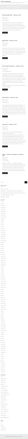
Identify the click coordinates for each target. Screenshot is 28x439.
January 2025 (3, 232)
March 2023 (2, 275)
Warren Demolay (3, 415)
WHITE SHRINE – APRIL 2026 (5, 196)
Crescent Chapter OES (4, 390)
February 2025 (3, 230)
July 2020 (2, 332)
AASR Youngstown (6, 160)
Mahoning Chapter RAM (4, 392)
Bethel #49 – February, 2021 (9, 40)
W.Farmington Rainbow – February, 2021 (13, 66)
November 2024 (3, 236)
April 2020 (2, 338)
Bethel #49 (5, 45)
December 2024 (3, 234)
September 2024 (3, 240)
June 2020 (2, 334)
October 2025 (3, 215)
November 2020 (3, 326)
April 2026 (2, 203)
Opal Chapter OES (4, 399)
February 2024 (3, 254)
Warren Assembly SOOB (4, 409)
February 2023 (3, 277)
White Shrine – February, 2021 (10, 97)
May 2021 (2, 315)
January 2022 (3, 301)
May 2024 (2, 248)
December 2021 (3, 303)
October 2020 (3, 328)
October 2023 (3, 262)
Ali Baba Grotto (3, 380)
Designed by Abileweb (19, 436)
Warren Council (3, 413)
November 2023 (3, 260)
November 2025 (3, 213)
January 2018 (3, 371)
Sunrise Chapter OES (4, 403)
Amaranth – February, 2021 (9, 124)
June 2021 (2, 313)
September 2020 (3, 330)
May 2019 (2, 358)
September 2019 (3, 352)
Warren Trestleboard (6, 1)
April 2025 (2, 226)
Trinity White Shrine (6, 102)
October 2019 (3, 350)
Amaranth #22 (5, 129)
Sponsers (2, 401)
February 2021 (3, 320)
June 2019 (2, 356)
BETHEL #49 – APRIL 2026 (4, 189)
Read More (5, 32)
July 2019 (2, 354)
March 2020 (2, 340)
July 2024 (2, 244)
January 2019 (3, 366)
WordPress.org (3, 429)
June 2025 (2, 222)
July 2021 (2, 311)
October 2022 (3, 285)
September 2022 (3, 287)
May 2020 (2, 336)
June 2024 (2, 246)
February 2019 (3, 364)
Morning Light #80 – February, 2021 (11, 15)
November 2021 (3, 305)
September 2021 (3, 309)
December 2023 (3, 258)
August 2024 (3, 242)
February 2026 (3, 207)
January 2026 (3, 209)
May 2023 (2, 271)
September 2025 (3, 217)
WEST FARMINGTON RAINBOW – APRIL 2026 (7, 194)
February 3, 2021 (5, 17)
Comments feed (3, 427)
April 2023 (2, 273)
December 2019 (3, 346)
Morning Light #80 (6, 20)
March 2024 (3, 252)
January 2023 (3, 279)
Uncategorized (3, 407)
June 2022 (2, 291)
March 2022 (2, 297)
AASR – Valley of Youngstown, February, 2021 (13, 155)
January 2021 (3, 322)
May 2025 (2, 224)
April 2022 (2, 295)
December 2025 (3, 211)
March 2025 (2, 228)
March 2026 (2, 205)
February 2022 (3, 299)
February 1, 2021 (5, 42)
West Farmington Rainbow (7, 71)
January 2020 (3, 344)
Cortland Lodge (3, 388)
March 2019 (2, 362)
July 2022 (2, 289)
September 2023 (3, 264)
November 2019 (3, 348)
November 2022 (3, 283)
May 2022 (2, 293)
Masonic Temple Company (5, 394)
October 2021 (3, 307)
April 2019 (2, 360)
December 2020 (3, 324)
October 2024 (3, 238)
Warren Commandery (4, 411)
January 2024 (3, 256)
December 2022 (3, 281)
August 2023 (3, 266)
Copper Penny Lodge (4, 386)
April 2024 (2, 250)
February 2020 (3, 342)
